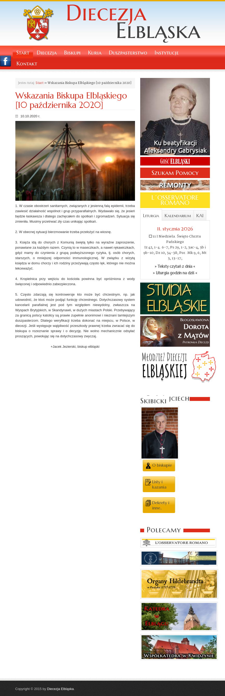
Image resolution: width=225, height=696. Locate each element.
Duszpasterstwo (128, 53)
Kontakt (26, 63)
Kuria (94, 53)
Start (22, 53)
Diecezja (47, 53)
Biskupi (72, 53)
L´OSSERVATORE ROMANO (174, 200)
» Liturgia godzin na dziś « (175, 273)
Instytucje (167, 53)
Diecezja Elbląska (60, 689)
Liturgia (151, 215)
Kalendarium (178, 215)
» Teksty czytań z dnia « (175, 266)
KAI (199, 215)
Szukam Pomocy (175, 173)
